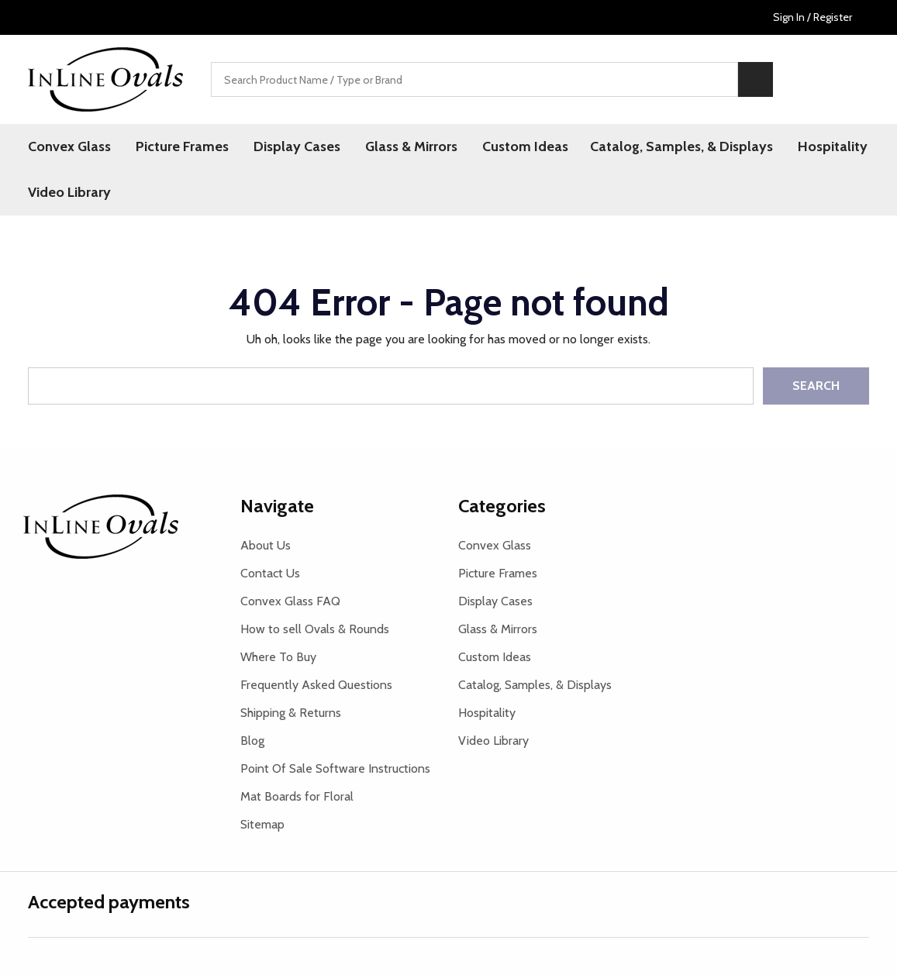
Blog (252, 740)
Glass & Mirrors (411, 146)
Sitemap (262, 824)
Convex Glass (69, 146)
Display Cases (297, 146)
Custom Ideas (525, 146)
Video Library (69, 192)
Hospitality (833, 146)
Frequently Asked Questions (316, 684)
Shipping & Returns (290, 712)
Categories (502, 505)
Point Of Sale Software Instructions (335, 768)
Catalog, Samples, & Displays (681, 146)
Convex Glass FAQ (290, 601)
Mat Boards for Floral (297, 796)
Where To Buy (278, 656)
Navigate (277, 505)
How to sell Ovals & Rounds (314, 629)
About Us (265, 545)
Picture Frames (182, 146)
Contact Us (270, 573)
